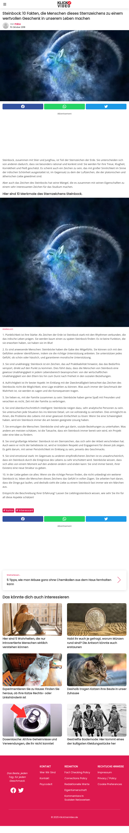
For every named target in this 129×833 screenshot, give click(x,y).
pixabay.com (8, 329)
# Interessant (24, 510)
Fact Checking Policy (77, 772)
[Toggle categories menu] (5, 4)
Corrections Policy (75, 778)
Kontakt (44, 778)
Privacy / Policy (107, 778)
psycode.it (46, 784)
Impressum (105, 772)
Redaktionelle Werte (76, 784)
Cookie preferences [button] (110, 784)
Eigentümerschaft (75, 790)
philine (18, 24)
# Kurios (8, 510)
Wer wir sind (48, 772)
